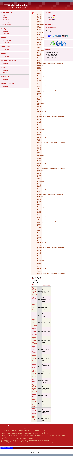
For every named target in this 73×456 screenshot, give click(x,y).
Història (4, 17)
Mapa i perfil (5, 33)
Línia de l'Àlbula (6, 40)
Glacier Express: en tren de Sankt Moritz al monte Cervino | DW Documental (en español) (26, 432)
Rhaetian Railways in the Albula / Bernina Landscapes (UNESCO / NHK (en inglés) (24, 433)
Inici (3, 15)
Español (51, 16)
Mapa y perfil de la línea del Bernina (34, 373)
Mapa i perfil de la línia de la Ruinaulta (34, 322)
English (51, 19)
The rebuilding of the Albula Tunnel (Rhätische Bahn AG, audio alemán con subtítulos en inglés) (28, 442)
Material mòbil (6, 23)
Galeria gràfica (6, 24)
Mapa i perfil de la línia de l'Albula (34, 349)
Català (51, 17)
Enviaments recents (51, 29)
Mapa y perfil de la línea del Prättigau (34, 331)
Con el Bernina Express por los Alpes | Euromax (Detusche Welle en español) (23, 430)
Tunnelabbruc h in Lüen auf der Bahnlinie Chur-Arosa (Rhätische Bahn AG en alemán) (25, 440)
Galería (4, 72)
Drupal (40, 452)
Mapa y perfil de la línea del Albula (34, 403)
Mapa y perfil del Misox (34, 366)
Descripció (5, 31)
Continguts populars (51, 27)
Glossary (48, 31)
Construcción (6, 19)
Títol (32, 284)
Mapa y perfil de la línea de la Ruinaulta (34, 340)
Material (34, 315)
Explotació (5, 21)
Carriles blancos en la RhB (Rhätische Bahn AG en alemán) (18, 438)
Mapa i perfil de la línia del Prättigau (34, 308)
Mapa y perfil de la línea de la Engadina (34, 291)
